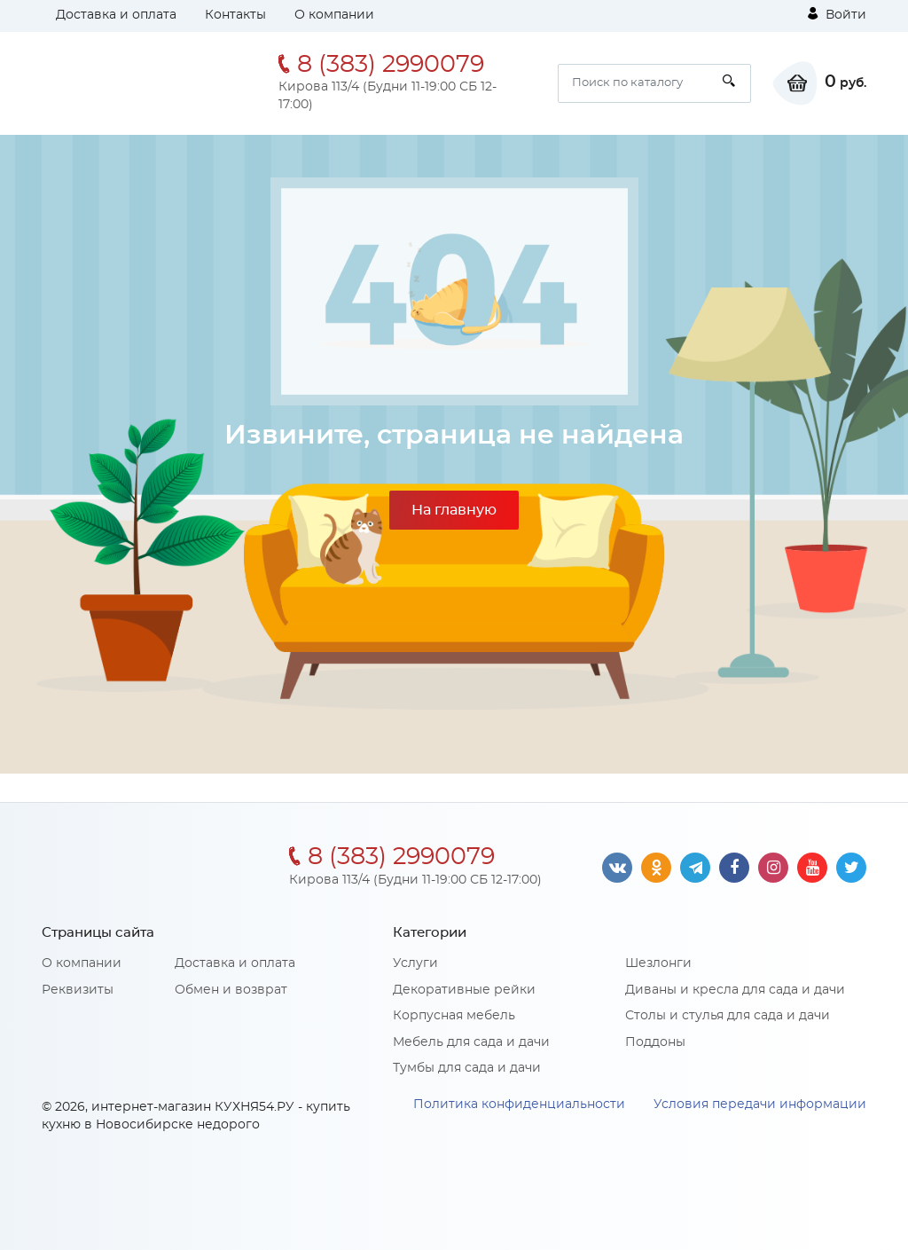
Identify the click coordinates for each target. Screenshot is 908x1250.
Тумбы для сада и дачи (467, 1068)
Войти (837, 14)
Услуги (415, 963)
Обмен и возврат (231, 990)
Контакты (235, 15)
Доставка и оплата (116, 15)
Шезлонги (658, 963)
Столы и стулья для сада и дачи (727, 1016)
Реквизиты (78, 990)
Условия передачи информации (760, 1104)
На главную (454, 510)
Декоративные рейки (464, 990)
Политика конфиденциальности (519, 1104)
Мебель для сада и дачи (471, 1042)
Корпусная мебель (454, 1016)
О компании (334, 15)
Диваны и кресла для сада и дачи (735, 990)
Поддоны (655, 1042)
